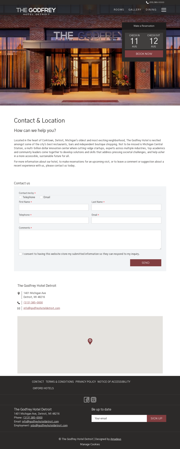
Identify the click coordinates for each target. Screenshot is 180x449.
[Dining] (151, 10)
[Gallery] (135, 10)
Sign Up (156, 418)
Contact (38, 382)
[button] (134, 41)
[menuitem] (38, 382)
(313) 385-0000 (33, 302)
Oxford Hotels (43, 388)
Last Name (98, 202)
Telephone (25, 215)
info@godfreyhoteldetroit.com (41, 308)
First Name (25, 202)
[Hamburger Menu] (162, 10)
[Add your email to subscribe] (119, 418)
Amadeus (115, 439)
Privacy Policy (85, 382)
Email (95, 215)
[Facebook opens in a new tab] (86, 399)
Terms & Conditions (60, 382)
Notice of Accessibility (113, 382)
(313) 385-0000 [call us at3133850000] (155, 2)
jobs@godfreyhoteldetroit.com (49, 425)
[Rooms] (119, 10)
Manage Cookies (90, 444)
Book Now (144, 53)
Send (145, 262)
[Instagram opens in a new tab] (93, 399)
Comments (25, 228)
